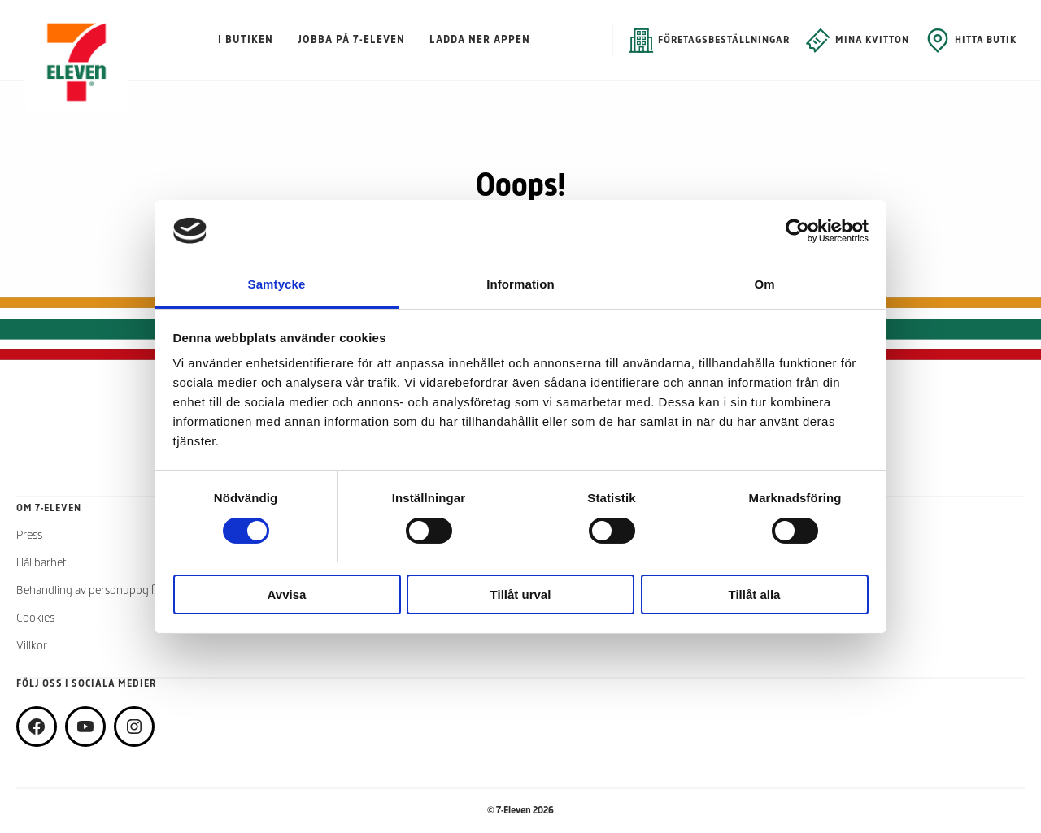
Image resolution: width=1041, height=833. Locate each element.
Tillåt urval (520, 594)
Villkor (31, 646)
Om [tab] (764, 284)
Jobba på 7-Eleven (351, 40)
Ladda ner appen (479, 40)
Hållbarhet (41, 564)
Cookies (35, 619)
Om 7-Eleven (48, 508)
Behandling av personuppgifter (92, 591)
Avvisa (287, 594)
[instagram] (134, 726)
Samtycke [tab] (277, 284)
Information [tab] (520, 284)
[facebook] (36, 726)
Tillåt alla (755, 594)
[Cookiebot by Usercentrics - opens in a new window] (797, 231)
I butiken (245, 40)
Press (29, 536)
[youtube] (85, 726)
